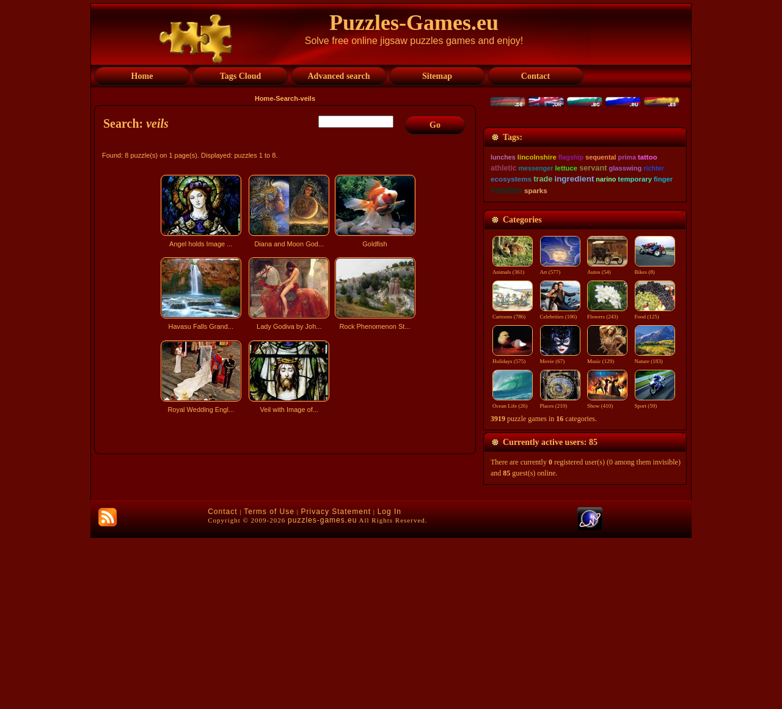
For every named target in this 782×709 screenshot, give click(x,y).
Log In (389, 682)
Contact (222, 682)
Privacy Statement (336, 682)
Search (287, 98)
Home (264, 98)
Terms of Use (269, 682)
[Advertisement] (286, 524)
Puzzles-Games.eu (414, 22)
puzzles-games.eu (322, 691)
